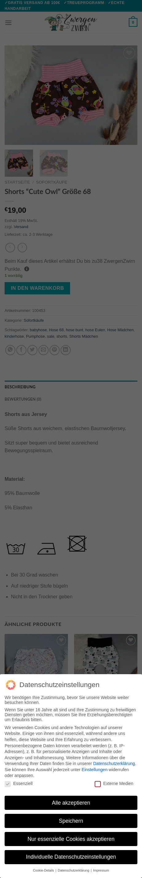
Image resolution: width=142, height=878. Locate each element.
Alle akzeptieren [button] (71, 803)
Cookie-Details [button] (44, 870)
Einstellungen (95, 769)
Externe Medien (114, 783)
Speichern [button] (71, 821)
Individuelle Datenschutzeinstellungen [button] (71, 857)
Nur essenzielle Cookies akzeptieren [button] (70, 839)
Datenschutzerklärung (114, 763)
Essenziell (19, 783)
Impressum (101, 870)
